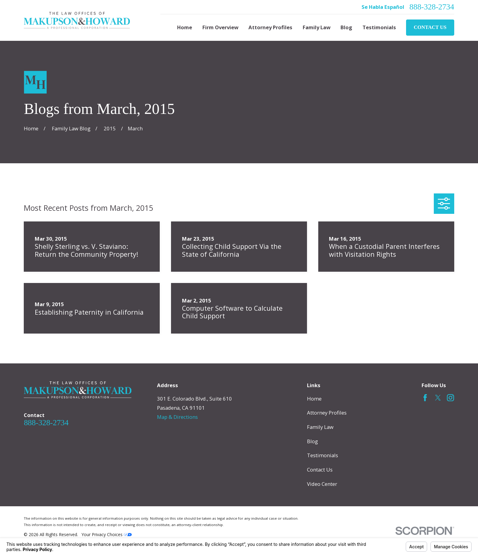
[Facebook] (425, 397)
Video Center (322, 483)
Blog (312, 441)
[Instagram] (450, 397)
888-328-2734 (431, 7)
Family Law (320, 426)
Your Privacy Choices (107, 534)
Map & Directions (177, 416)
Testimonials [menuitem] (379, 27)
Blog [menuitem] (346, 27)
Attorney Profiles (327, 412)
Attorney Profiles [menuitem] (270, 27)
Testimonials (322, 455)
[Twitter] (437, 397)
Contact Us (430, 27)
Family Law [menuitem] (316, 27)
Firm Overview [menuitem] (220, 27)
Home (314, 398)
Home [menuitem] (184, 27)
